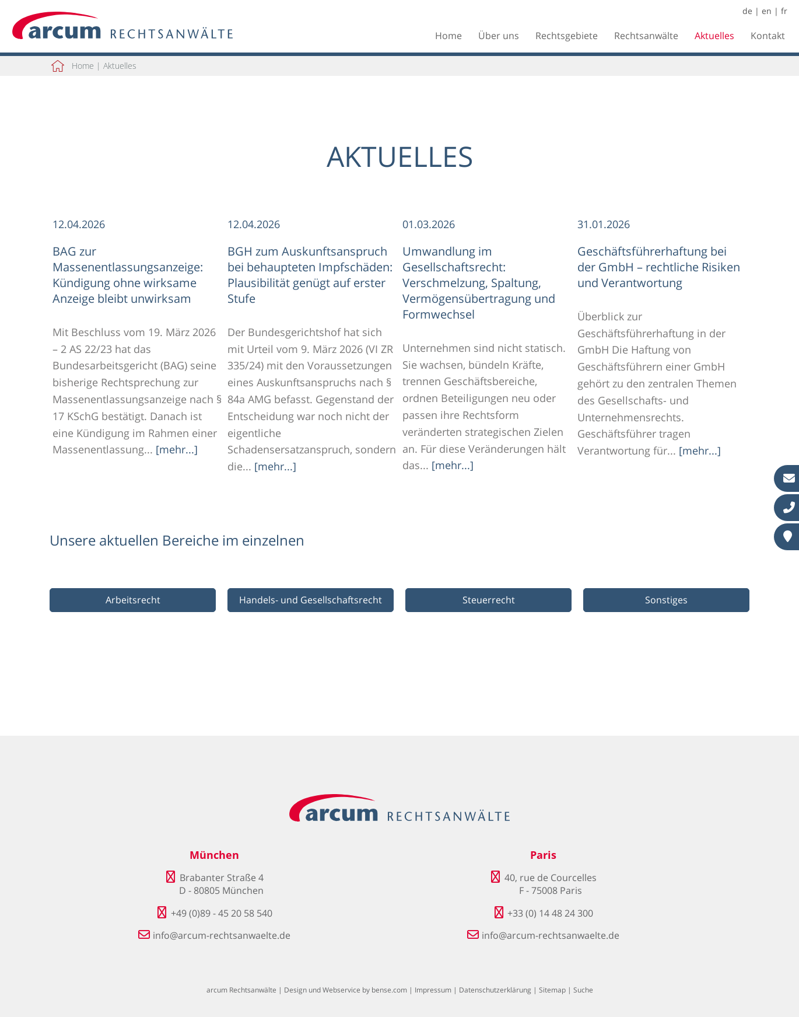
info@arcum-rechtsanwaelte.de (221, 935)
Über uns (498, 35)
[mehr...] (177, 449)
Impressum (433, 990)
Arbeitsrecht (133, 599)
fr (784, 10)
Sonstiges (666, 599)
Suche (583, 990)
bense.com (389, 990)
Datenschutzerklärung (495, 990)
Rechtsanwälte (646, 35)
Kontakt (768, 35)
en (767, 10)
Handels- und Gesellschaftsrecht (310, 599)
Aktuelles (714, 35)
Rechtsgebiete (566, 35)
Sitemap (552, 990)
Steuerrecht (488, 599)
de (747, 10)
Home (448, 35)
